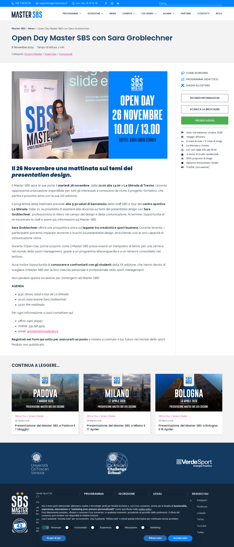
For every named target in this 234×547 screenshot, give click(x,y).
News (113, 13)
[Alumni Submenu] (172, 13)
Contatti (203, 13)
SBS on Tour (21, 416)
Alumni (167, 13)
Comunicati (65, 54)
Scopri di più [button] (54, 538)
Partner (186, 13)
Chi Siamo (147, 13)
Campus (127, 13)
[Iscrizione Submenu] (101, 13)
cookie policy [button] (144, 509)
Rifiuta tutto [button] (155, 538)
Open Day (50, 54)
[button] (15, 404)
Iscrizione (94, 13)
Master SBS (18, 28)
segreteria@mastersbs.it (42, 331)
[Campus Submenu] (133, 13)
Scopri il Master (33, 54)
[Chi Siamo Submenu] (155, 13)
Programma (70, 13)
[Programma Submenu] (79, 13)
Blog (219, 13)
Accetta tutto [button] (180, 538)
